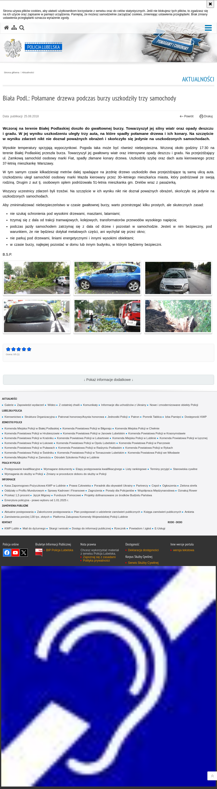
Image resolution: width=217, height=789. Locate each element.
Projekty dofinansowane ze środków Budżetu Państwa (118, 495)
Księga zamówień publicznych (162, 511)
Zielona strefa (188, 485)
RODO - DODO (175, 522)
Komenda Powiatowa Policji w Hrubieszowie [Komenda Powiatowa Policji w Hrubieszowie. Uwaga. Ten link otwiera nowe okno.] (31, 433)
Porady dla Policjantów (120, 490)
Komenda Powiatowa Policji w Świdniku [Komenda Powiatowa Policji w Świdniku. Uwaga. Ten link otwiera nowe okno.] (29, 452)
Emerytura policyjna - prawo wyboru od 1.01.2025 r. (36, 500)
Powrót (186, 116)
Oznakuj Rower (187, 490)
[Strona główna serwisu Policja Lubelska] (6, 27)
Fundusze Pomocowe (67, 495)
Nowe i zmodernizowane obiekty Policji (174, 404)
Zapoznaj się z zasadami (99, 557)
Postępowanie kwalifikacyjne (22, 469)
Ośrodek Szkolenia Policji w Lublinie (76, 457)
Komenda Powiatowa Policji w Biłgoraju (87, 428)
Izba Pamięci (173, 416)
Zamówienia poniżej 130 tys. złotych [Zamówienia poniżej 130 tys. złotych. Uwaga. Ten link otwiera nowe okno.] (26, 516)
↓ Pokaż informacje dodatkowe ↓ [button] (108, 380)
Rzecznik (120, 528)
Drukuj (206, 116)
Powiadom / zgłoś (140, 528)
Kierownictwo (12, 416)
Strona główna (11, 72)
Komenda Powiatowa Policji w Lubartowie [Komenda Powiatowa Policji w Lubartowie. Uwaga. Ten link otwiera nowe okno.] (83, 438)
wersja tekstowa (183, 550)
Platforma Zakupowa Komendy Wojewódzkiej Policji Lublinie (90, 516)
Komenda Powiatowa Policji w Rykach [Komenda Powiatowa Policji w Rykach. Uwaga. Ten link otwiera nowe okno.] (149, 447)
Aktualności (28, 72)
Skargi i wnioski (58, 528)
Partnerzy (142, 485)
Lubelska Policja (12, 410)
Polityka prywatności (96, 560)
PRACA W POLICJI (11, 463)
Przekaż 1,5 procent (16, 495)
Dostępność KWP (196, 416)
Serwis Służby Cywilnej (143, 563)
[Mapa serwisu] (14, 27)
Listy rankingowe (136, 469)
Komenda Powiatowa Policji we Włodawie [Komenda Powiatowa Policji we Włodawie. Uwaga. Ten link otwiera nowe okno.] (154, 452)
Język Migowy (41, 495)
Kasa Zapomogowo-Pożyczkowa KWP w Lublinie (35, 485)
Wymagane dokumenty (58, 469)
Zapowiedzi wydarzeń (30, 404)
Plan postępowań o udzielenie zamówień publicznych (107, 511)
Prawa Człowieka (80, 485)
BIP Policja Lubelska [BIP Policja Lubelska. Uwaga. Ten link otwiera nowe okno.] (59, 550)
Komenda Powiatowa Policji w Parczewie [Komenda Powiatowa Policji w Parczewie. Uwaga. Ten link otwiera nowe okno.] (144, 443)
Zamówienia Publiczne (15, 505)
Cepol (155, 485)
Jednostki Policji (118, 416)
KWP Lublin (11, 528)
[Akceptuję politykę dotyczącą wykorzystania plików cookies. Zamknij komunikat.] (210, 4)
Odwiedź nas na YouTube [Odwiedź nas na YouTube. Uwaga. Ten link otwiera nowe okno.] (15, 553)
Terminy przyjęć (160, 469)
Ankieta (189, 511)
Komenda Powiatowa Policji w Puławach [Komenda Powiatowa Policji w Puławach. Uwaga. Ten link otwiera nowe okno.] (29, 447)
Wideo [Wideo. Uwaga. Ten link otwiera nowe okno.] (51, 404)
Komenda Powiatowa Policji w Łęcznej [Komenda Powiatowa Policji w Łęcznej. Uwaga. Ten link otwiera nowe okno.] (183, 438)
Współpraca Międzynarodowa (156, 490)
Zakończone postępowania (54, 511)
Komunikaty (90, 404)
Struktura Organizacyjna (39, 416)
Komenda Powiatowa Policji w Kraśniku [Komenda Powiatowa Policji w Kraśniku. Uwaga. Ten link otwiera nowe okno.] (28, 438)
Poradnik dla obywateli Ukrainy (113, 485)
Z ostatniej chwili (69, 404)
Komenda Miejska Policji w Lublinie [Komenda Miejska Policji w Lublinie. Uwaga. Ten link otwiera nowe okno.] (134, 438)
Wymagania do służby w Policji (23, 473)
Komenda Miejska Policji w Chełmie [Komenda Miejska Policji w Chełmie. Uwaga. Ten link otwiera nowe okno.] (137, 428)
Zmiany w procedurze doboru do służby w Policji (76, 473)
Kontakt (7, 522)
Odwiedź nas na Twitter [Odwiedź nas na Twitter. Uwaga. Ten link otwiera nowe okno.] (24, 553)
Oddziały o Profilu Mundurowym (24, 490)
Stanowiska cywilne (185, 469)
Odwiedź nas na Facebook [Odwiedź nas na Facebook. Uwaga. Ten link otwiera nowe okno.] (7, 553)
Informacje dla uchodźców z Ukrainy (123, 404)
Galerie (9, 404)
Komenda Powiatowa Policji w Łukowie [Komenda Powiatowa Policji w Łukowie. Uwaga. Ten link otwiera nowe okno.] (28, 443)
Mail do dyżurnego (34, 528)
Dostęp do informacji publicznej (91, 528)
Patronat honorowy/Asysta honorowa (81, 416)
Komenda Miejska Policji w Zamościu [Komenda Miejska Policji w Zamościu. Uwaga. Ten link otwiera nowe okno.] (27, 457)
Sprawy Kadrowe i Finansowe (66, 490)
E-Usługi (160, 528)
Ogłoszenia (169, 485)
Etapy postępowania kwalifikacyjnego (99, 469)
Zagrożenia (95, 490)
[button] (208, 28)
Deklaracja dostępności (143, 550)
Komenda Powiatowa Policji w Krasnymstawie (157, 433)
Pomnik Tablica (152, 416)
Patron (135, 416)
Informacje (8, 479)
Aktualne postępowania (18, 511)
